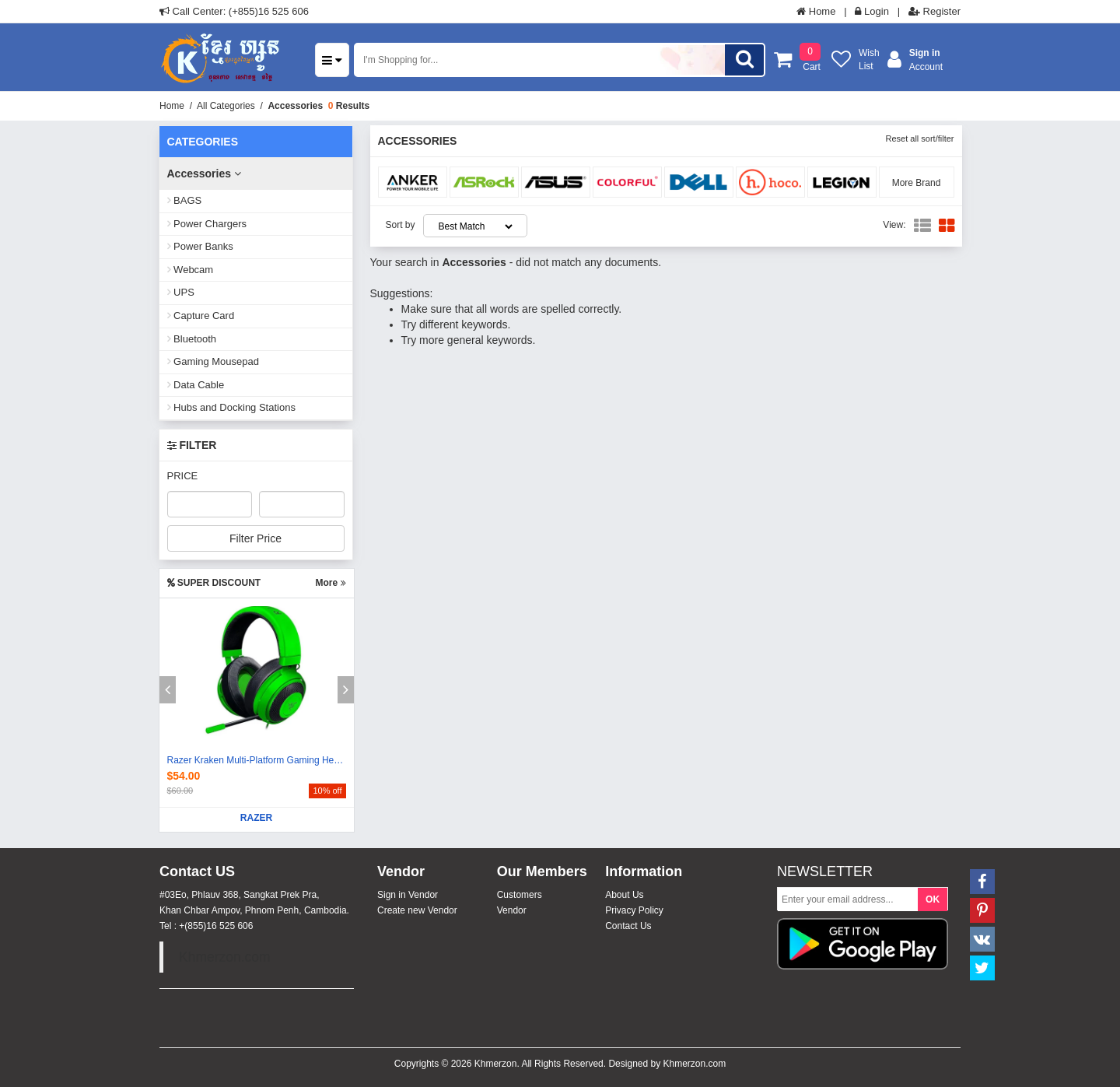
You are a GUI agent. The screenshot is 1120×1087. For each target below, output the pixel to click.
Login (871, 11)
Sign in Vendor (407, 894)
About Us (624, 894)
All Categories (226, 105)
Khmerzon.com (225, 957)
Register (934, 11)
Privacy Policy (634, 910)
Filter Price (255, 538)
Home (815, 11)
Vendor (512, 910)
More (330, 582)
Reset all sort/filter (919, 138)
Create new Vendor (417, 910)
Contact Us (628, 925)
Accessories (295, 105)
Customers (519, 894)
